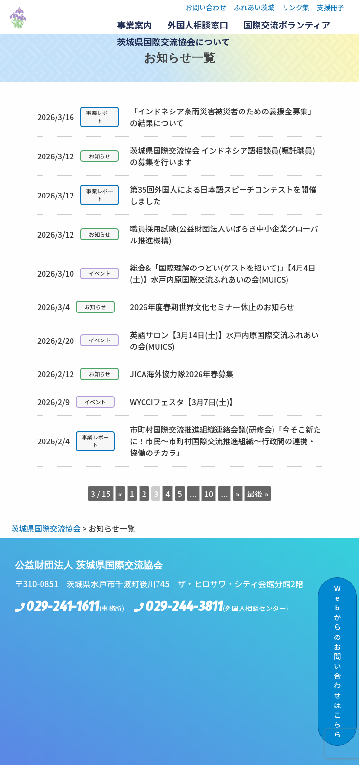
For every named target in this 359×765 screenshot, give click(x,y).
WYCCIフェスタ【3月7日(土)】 (137, 402)
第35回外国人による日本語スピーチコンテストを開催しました (176, 195)
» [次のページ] (238, 493)
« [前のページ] (120, 493)
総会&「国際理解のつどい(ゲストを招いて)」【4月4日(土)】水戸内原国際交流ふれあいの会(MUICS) (176, 273)
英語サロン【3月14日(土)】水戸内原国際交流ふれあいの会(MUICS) (178, 340)
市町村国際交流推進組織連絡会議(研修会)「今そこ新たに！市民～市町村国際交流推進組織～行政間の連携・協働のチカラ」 (179, 441)
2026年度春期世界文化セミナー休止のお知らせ (165, 307)
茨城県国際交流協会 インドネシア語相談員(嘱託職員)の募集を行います (176, 156)
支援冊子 (330, 7)
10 (208, 493)
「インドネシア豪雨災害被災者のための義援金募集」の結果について (176, 116)
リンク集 (295, 7)
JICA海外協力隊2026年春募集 (135, 374)
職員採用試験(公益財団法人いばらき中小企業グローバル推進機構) (177, 234)
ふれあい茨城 (254, 7)
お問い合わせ (206, 7)
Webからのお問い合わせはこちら (337, 661)
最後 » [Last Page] (258, 493)
